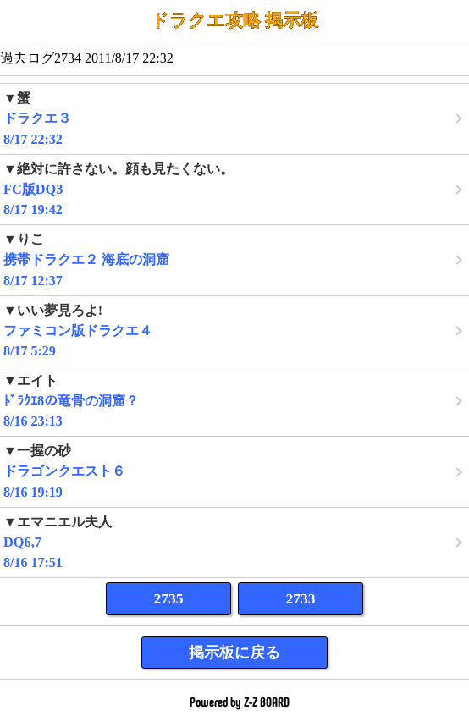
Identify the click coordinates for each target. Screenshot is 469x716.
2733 (300, 598)
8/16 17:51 (234, 542)
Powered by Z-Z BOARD (240, 702)
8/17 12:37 (234, 259)
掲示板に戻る (234, 652)
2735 (168, 598)
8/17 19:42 (234, 189)
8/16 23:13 (234, 400)
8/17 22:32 (234, 118)
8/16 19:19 (234, 470)
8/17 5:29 (234, 330)
